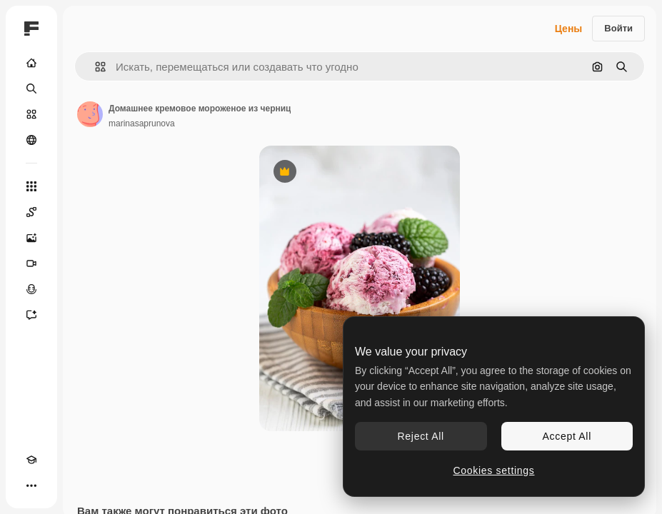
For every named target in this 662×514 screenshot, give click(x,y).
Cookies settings (494, 470)
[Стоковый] (31, 114)
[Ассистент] (31, 314)
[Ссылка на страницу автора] (90, 114)
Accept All (567, 436)
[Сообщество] (31, 139)
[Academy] (31, 459)
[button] (94, 66)
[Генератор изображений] (31, 237)
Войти (618, 28)
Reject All (421, 436)
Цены (569, 28)
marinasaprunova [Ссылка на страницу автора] (142, 123)
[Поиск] (31, 88)
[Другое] (31, 485)
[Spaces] (31, 212)
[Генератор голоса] (31, 289)
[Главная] (31, 62)
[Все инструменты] (31, 186)
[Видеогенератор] (31, 263)
